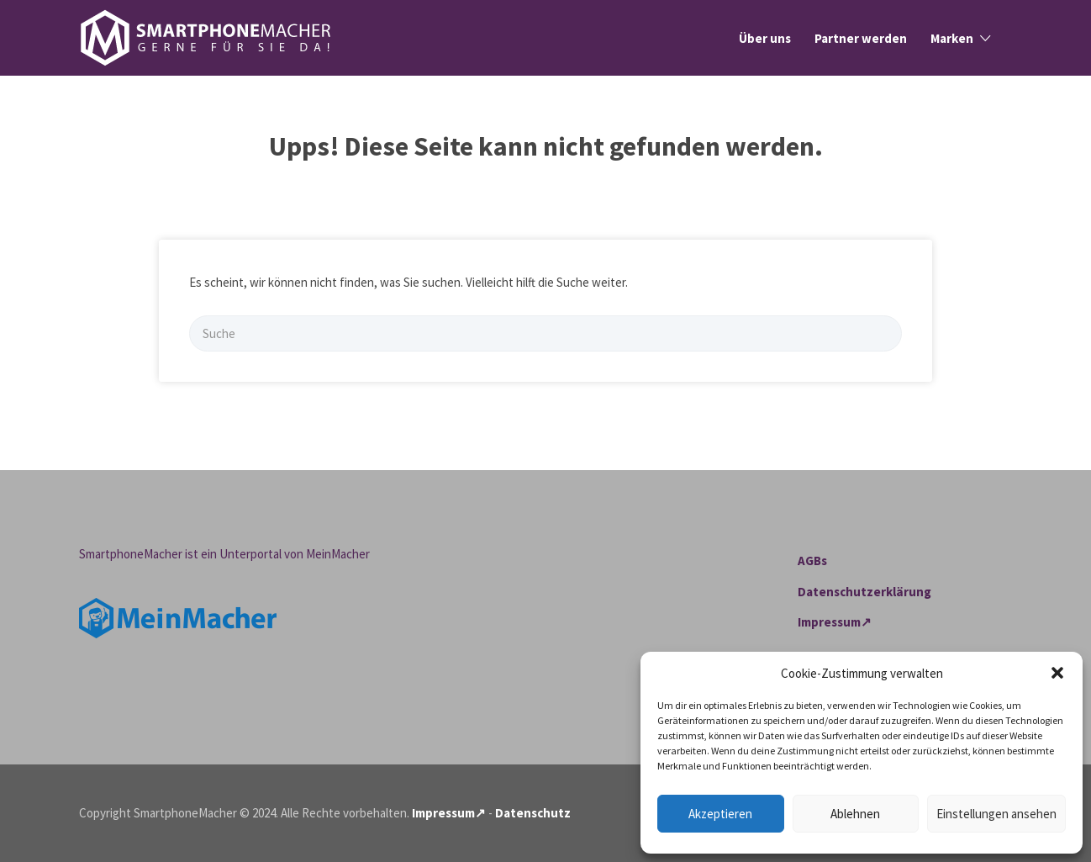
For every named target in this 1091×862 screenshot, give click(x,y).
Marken (951, 38)
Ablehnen (855, 814)
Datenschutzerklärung (864, 592)
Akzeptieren (720, 814)
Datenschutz (533, 813)
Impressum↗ (835, 622)
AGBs (812, 560)
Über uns (765, 38)
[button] (1057, 672)
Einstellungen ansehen (996, 814)
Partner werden (860, 38)
